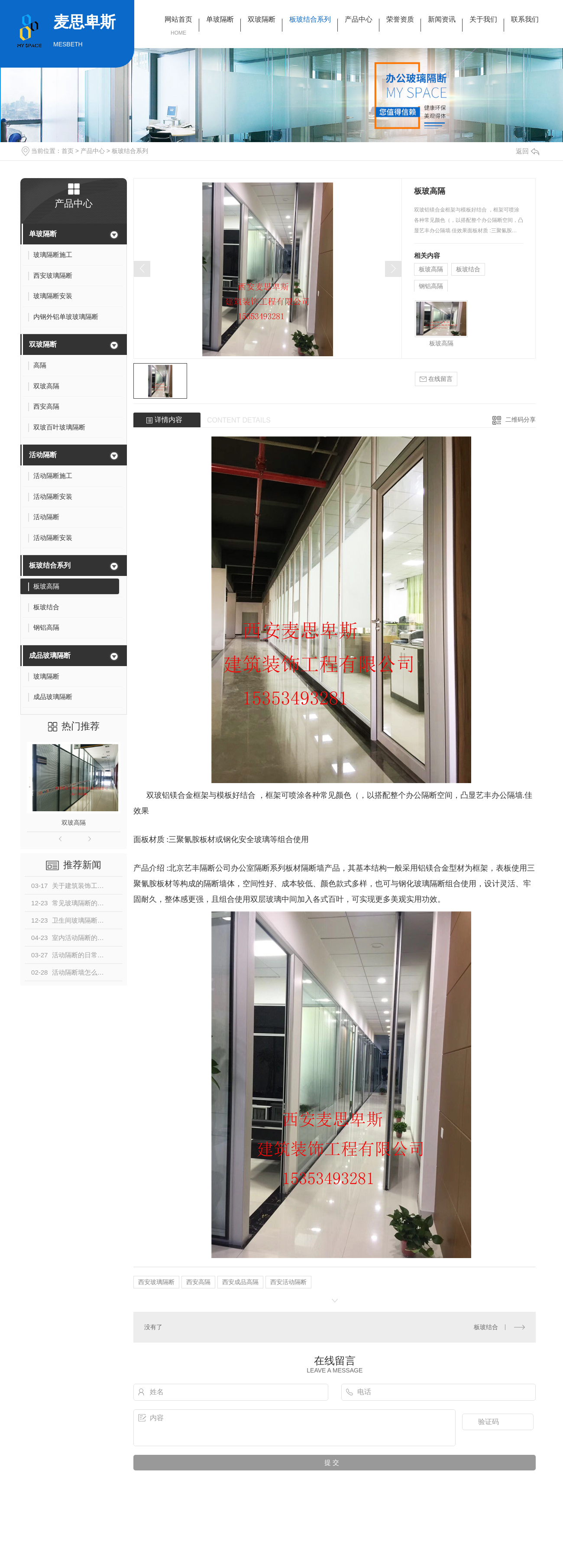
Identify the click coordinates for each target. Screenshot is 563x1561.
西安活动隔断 (288, 1281)
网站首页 (178, 19)
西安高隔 (198, 1281)
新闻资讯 (442, 19)
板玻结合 (468, 269)
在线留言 (436, 379)
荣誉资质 (400, 19)
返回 (527, 151)
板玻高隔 (431, 269)
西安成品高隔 (240, 1281)
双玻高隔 (73, 822)
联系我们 (525, 19)
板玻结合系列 (310, 19)
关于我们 (483, 19)
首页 (67, 150)
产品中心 (358, 19)
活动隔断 (43, 455)
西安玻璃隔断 (156, 1281)
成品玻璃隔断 (50, 655)
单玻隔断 (220, 19)
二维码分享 (520, 419)
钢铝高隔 (431, 286)
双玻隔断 (261, 19)
